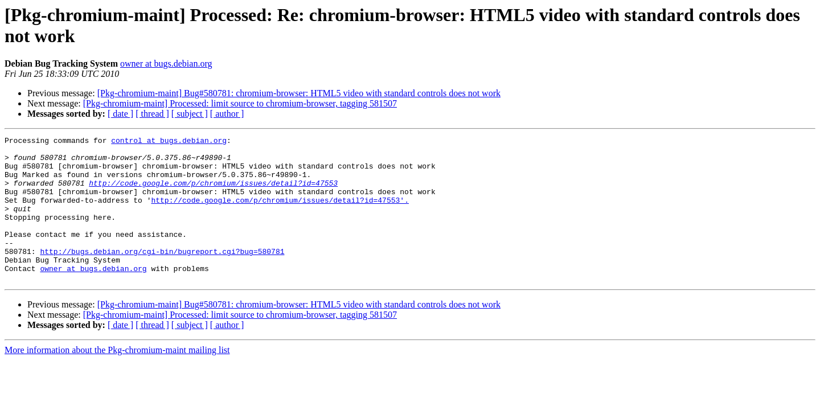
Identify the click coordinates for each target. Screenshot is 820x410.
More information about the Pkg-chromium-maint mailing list (117, 379)
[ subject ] (189, 113)
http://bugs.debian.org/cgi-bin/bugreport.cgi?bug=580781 (162, 275)
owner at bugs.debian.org (166, 63)
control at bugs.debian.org (169, 142)
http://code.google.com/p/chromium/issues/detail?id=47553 (213, 193)
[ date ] (120, 113)
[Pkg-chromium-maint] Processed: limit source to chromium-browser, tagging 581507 (240, 103)
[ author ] (227, 113)
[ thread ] (152, 113)
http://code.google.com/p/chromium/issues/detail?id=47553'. (279, 213)
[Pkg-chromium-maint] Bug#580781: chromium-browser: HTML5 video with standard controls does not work (299, 93)
